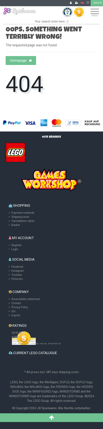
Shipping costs (20, 216)
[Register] (77, 3)
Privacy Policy (19, 307)
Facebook (17, 266)
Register (16, 245)
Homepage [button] (21, 60)
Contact (16, 303)
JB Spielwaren (47, 408)
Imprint (15, 315)
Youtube (16, 274)
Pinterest (17, 278)
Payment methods (22, 212)
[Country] (82, 3)
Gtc (13, 311)
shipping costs (69, 372)
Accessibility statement (25, 299)
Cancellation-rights (23, 220)
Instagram (17, 270)
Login (14, 249)
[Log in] (70, 3)
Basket (15, 225)
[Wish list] (88, 3)
